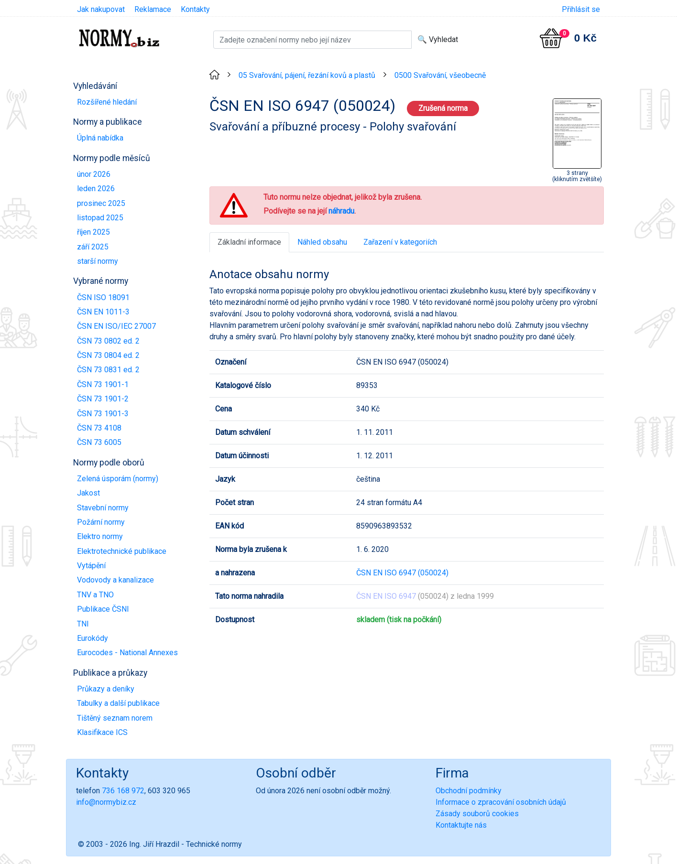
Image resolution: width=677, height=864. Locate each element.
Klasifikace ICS (102, 732)
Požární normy (101, 522)
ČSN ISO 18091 (103, 297)
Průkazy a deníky (105, 688)
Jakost (88, 492)
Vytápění (91, 565)
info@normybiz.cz (106, 802)
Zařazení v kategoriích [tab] (400, 242)
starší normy (97, 261)
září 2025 (93, 246)
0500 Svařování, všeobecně (440, 75)
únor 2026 (93, 174)
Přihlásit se (581, 9)
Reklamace (152, 9)
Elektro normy (100, 536)
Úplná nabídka (100, 137)
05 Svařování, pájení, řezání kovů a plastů (307, 75)
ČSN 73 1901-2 (103, 398)
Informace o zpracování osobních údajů (501, 802)
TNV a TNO (95, 594)
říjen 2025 (93, 232)
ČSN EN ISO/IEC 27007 (116, 326)
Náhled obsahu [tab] (322, 242)
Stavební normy (103, 507)
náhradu (341, 211)
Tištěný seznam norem (115, 718)
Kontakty (195, 9)
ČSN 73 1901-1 (103, 384)
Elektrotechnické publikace (121, 551)
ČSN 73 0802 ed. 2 (108, 341)
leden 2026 (96, 188)
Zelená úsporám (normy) (117, 478)
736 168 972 (123, 790)
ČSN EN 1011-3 (103, 311)
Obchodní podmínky (469, 790)
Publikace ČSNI (103, 609)
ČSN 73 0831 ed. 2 (108, 369)
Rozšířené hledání (107, 102)
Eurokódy (92, 638)
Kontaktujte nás (461, 825)
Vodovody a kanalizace (115, 579)
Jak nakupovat (101, 9)
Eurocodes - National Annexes (127, 652)
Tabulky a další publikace (118, 703)
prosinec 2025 (101, 203)
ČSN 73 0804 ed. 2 (108, 355)
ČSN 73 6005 (99, 442)
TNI (83, 623)
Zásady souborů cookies (477, 813)
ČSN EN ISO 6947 (386, 596)
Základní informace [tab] (249, 242)
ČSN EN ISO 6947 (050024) (402, 572)
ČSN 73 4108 (99, 427)
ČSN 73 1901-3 (103, 413)
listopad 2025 (100, 217)
